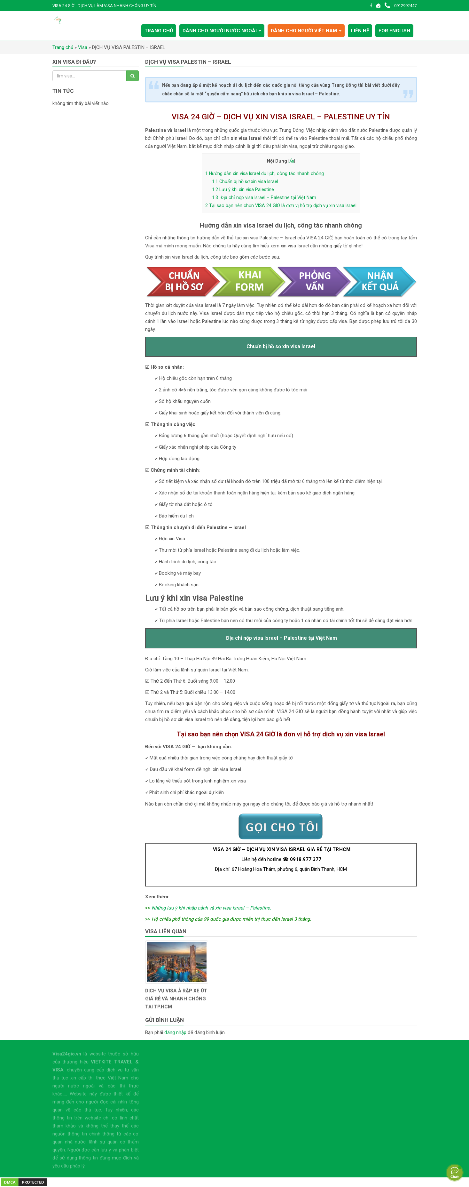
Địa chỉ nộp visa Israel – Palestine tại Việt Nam (264, 197)
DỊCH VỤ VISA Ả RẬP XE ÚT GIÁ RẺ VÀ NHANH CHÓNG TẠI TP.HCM (176, 1004)
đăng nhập (175, 1032)
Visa (82, 47)
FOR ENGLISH (394, 31)
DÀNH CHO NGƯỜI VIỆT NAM (306, 31)
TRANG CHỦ (159, 31)
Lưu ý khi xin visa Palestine (243, 189)
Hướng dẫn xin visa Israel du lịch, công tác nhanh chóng (264, 173)
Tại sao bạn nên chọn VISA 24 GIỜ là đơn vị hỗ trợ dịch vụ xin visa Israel (280, 205)
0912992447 (401, 5)
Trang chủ (62, 47)
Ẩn (291, 161)
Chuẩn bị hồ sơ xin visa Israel (245, 181)
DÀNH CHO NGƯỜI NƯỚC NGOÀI (222, 31)
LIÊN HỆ (360, 31)
